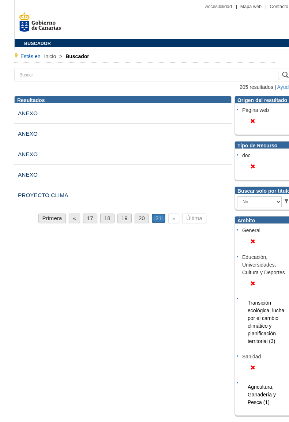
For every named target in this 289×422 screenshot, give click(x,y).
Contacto (279, 6)
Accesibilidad (219, 6)
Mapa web (251, 6)
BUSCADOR (37, 43)
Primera (52, 218)
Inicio (50, 56)
